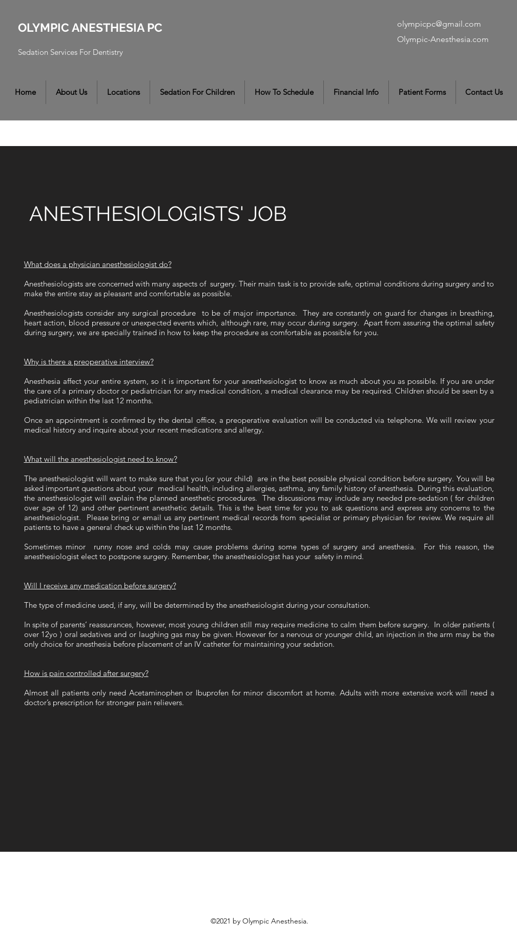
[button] (71, 92)
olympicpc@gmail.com (439, 24)
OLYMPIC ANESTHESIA (82, 27)
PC (154, 27)
